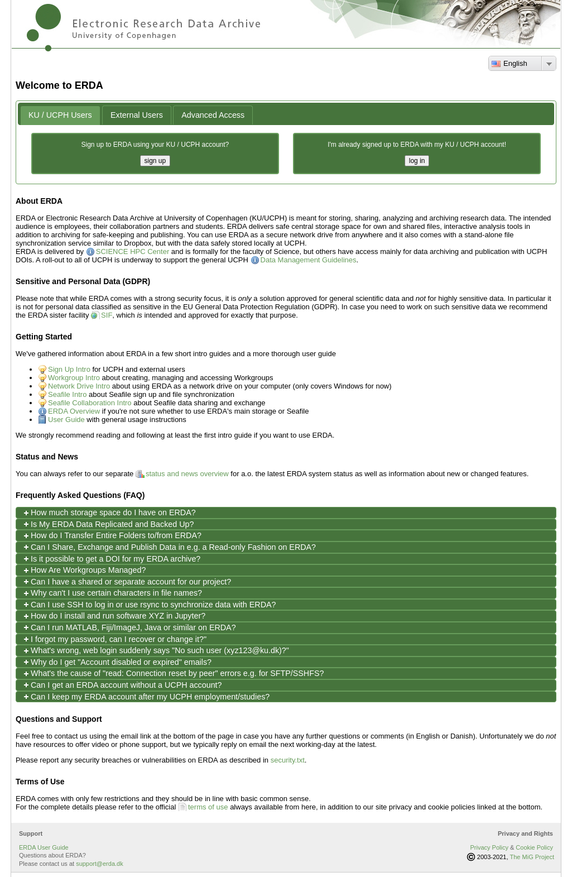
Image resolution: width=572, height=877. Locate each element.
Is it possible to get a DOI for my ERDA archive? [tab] (111, 558)
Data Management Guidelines (309, 260)
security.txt (288, 760)
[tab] (60, 115)
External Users (136, 115)
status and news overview (187, 473)
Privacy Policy (489, 847)
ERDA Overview (74, 411)
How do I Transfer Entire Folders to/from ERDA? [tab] (111, 535)
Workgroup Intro (74, 377)
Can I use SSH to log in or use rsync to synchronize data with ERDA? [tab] (149, 604)
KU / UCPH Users (60, 115)
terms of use (208, 807)
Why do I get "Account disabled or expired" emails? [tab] (117, 662)
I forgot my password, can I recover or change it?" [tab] (114, 639)
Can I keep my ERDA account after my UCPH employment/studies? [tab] (146, 696)
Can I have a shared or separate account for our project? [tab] (126, 581)
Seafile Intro (67, 394)
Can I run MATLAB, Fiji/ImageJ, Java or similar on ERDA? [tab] (129, 627)
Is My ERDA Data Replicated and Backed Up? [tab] (108, 524)
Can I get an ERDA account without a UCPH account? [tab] (122, 684)
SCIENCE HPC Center (132, 251)
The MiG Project (532, 857)
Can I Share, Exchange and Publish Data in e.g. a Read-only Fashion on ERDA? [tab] (169, 547)
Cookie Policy (534, 847)
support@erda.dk (99, 863)
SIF (106, 315)
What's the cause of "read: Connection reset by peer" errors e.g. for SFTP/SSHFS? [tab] (173, 673)
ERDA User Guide (44, 847)
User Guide (66, 419)
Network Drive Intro (79, 386)
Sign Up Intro (69, 369)
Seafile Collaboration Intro (90, 403)
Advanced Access (212, 115)
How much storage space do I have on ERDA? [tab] (109, 512)
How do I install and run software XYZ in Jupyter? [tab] (113, 616)
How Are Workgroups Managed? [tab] (84, 570)
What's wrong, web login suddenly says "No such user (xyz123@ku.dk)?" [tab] (155, 650)
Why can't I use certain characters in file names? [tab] (112, 593)
